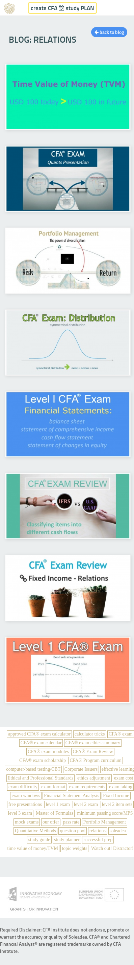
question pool (72, 830)
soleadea (118, 830)
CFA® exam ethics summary (92, 742)
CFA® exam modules (48, 751)
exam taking (120, 786)
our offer (51, 822)
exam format (53, 786)
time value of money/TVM (32, 848)
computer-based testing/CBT (33, 769)
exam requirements (87, 786)
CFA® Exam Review (93, 751)
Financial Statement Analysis (71, 795)
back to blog (109, 32)
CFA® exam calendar (41, 742)
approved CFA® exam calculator (39, 734)
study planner (67, 839)
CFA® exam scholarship (42, 760)
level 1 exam (58, 804)
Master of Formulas (54, 813)
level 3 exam (20, 813)
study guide (39, 839)
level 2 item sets (117, 804)
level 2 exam (86, 804)
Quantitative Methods (35, 830)
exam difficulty (22, 786)
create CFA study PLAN (62, 8)
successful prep (97, 839)
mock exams (26, 822)
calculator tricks (90, 734)
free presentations (25, 804)
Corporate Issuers (81, 769)
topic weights (74, 848)
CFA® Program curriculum (95, 760)
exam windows (25, 795)
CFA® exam (121, 734)
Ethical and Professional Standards (41, 778)
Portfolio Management (104, 822)
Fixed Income (116, 795)
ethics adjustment (93, 778)
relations (97, 830)
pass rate (71, 822)
